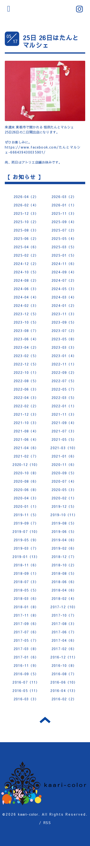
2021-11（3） (64, 414)
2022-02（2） (26, 406)
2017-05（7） (26, 640)
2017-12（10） (63, 606)
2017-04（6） (64, 640)
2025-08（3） (26, 230)
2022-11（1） (64, 364)
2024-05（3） (64, 288)
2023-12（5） (26, 313)
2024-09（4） (64, 272)
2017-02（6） (64, 648)
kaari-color (28, 814)
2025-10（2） (26, 221)
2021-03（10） (63, 447)
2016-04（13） (63, 690)
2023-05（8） (64, 339)
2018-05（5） (26, 590)
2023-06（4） (26, 339)
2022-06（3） (26, 389)
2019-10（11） (63, 514)
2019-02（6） (64, 548)
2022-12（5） (26, 364)
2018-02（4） (64, 598)
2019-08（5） (64, 523)
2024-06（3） (26, 288)
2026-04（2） (26, 196)
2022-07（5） (64, 380)
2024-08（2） (26, 280)
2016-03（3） (26, 699)
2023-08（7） (26, 330)
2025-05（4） (64, 238)
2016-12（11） (63, 657)
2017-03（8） (26, 648)
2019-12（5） (64, 506)
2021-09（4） (64, 422)
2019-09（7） (26, 523)
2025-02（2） (26, 255)
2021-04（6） (26, 447)
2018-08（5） (64, 573)
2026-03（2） (64, 196)
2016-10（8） (64, 665)
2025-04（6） (26, 246)
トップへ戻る (45, 720)
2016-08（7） (64, 673)
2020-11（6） (64, 464)
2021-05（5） (64, 439)
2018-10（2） (64, 565)
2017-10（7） (64, 615)
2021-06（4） (26, 439)
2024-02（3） (26, 305)
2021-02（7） (26, 456)
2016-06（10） (63, 682)
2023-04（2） (26, 347)
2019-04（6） (64, 539)
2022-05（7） (64, 389)
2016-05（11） (25, 690)
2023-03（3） (64, 347)
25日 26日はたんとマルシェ (51, 41)
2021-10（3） (26, 422)
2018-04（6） (64, 590)
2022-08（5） (26, 380)
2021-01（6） (64, 456)
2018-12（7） (64, 556)
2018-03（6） (26, 598)
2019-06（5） (64, 531)
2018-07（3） (26, 581)
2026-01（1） (64, 205)
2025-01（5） (64, 255)
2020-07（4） (64, 481)
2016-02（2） (64, 699)
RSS (47, 822)
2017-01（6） (26, 657)
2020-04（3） (26, 498)
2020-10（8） (26, 472)
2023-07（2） (64, 330)
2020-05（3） (64, 489)
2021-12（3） (26, 414)
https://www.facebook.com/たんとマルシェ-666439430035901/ (43, 150)
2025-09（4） (64, 221)
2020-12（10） (25, 464)
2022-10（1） (26, 372)
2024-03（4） (64, 297)
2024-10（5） (26, 272)
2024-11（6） (64, 263)
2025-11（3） (64, 213)
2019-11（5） (26, 514)
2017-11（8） (26, 615)
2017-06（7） (64, 632)
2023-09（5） (64, 322)
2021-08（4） (26, 431)
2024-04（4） (26, 297)
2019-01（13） (25, 556)
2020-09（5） (64, 472)
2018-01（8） (26, 606)
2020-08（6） (26, 481)
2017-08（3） (64, 623)
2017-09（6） (26, 623)
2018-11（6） (26, 565)
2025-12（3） (26, 213)
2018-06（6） (64, 581)
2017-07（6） (26, 632)
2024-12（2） (26, 263)
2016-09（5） (26, 673)
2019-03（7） (26, 548)
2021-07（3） (64, 431)
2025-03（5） (64, 246)
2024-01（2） (64, 305)
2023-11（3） (64, 313)
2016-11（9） (26, 665)
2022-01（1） (64, 406)
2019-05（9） (26, 539)
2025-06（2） (26, 238)
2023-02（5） (26, 355)
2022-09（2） (64, 372)
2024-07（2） (64, 280)
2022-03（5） (64, 397)
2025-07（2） (64, 230)
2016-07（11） (25, 682)
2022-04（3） (26, 397)
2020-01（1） (26, 506)
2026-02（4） (26, 205)
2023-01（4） (64, 355)
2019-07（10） (25, 531)
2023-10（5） (26, 322)
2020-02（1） (64, 498)
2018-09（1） (26, 573)
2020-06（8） (26, 489)
